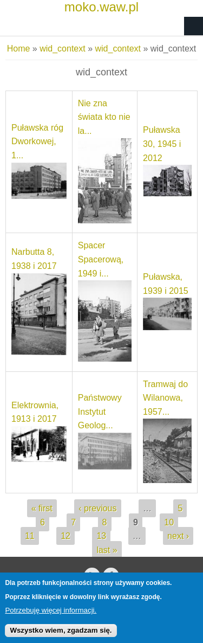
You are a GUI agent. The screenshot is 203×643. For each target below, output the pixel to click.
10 (169, 522)
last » (106, 550)
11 (30, 536)
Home (18, 48)
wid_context (63, 48)
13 (101, 536)
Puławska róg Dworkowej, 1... (37, 141)
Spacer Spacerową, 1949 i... (101, 259)
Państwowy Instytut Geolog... (100, 411)
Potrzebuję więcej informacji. (50, 615)
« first (42, 508)
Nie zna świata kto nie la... (104, 117)
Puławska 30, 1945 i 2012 (162, 143)
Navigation (193, 26)
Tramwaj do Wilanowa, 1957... (165, 398)
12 (65, 536)
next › (178, 536)
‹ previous (97, 508)
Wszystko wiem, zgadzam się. (61, 635)
